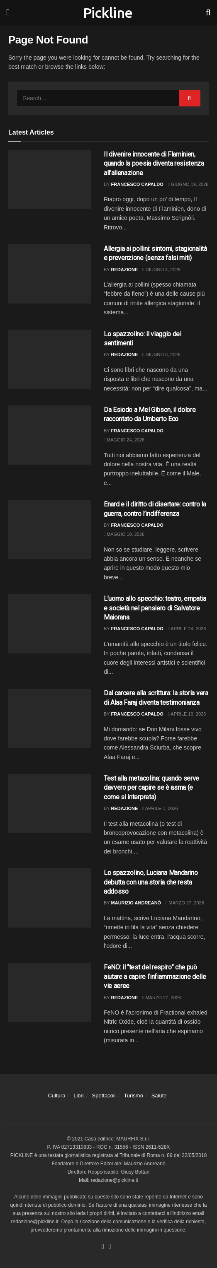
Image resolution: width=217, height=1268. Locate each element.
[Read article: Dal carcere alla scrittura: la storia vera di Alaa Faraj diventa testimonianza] (49, 718)
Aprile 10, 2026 (187, 713)
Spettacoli (104, 1095)
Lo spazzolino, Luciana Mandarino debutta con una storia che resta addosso (151, 882)
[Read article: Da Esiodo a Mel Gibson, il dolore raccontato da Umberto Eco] (49, 435)
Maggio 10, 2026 (124, 534)
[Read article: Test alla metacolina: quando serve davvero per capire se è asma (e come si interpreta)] (49, 803)
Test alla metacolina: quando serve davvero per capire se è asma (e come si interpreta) (151, 787)
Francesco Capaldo (137, 184)
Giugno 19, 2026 (188, 184)
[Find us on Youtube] (110, 1246)
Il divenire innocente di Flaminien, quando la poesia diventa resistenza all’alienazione (154, 163)
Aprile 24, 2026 (187, 628)
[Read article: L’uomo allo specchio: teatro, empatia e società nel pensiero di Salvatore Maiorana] (49, 623)
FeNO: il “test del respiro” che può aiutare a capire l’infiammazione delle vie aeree (155, 976)
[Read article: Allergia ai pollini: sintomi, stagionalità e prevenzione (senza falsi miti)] (49, 274)
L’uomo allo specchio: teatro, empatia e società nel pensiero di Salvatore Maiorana (155, 608)
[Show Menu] (8, 12)
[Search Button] (208, 12)
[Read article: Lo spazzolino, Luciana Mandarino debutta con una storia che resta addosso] (49, 898)
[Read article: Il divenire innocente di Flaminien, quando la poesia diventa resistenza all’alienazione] (49, 179)
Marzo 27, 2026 (185, 902)
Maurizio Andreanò (136, 902)
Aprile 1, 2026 (160, 808)
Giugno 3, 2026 (161, 354)
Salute (159, 1095)
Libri (78, 1095)
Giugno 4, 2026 (161, 269)
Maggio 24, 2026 (124, 439)
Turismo (133, 1095)
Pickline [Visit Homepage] (108, 12)
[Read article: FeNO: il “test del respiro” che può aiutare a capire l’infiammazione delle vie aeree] (49, 992)
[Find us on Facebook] (103, 1246)
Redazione (124, 269)
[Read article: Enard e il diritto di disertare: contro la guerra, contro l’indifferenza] (49, 529)
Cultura (56, 1095)
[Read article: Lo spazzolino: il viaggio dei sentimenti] (49, 359)
